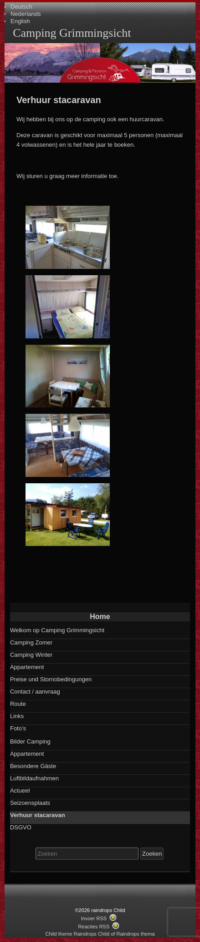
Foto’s (18, 728)
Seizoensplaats (30, 802)
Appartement (27, 667)
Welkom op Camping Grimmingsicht (57, 630)
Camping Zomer (31, 642)
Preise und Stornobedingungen (51, 679)
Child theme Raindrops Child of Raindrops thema (99, 934)
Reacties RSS (94, 926)
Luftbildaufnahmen (34, 778)
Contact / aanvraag (35, 691)
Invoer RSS (94, 918)
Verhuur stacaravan (37, 815)
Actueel (20, 790)
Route (18, 703)
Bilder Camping (30, 741)
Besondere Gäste (33, 766)
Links (17, 716)
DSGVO (20, 827)
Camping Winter (31, 654)
